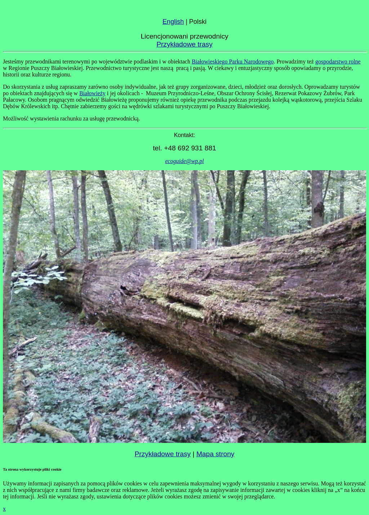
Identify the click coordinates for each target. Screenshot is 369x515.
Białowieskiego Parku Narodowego (233, 61)
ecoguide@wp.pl (184, 161)
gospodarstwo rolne (338, 61)
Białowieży (92, 93)
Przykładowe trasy (184, 44)
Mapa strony (215, 454)
